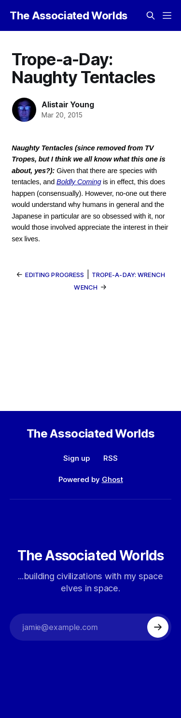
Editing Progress (54, 274)
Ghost (112, 479)
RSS (110, 458)
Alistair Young (68, 104)
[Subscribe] (157, 627)
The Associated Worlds (68, 15)
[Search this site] (150, 15)
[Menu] (167, 15)
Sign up (76, 458)
